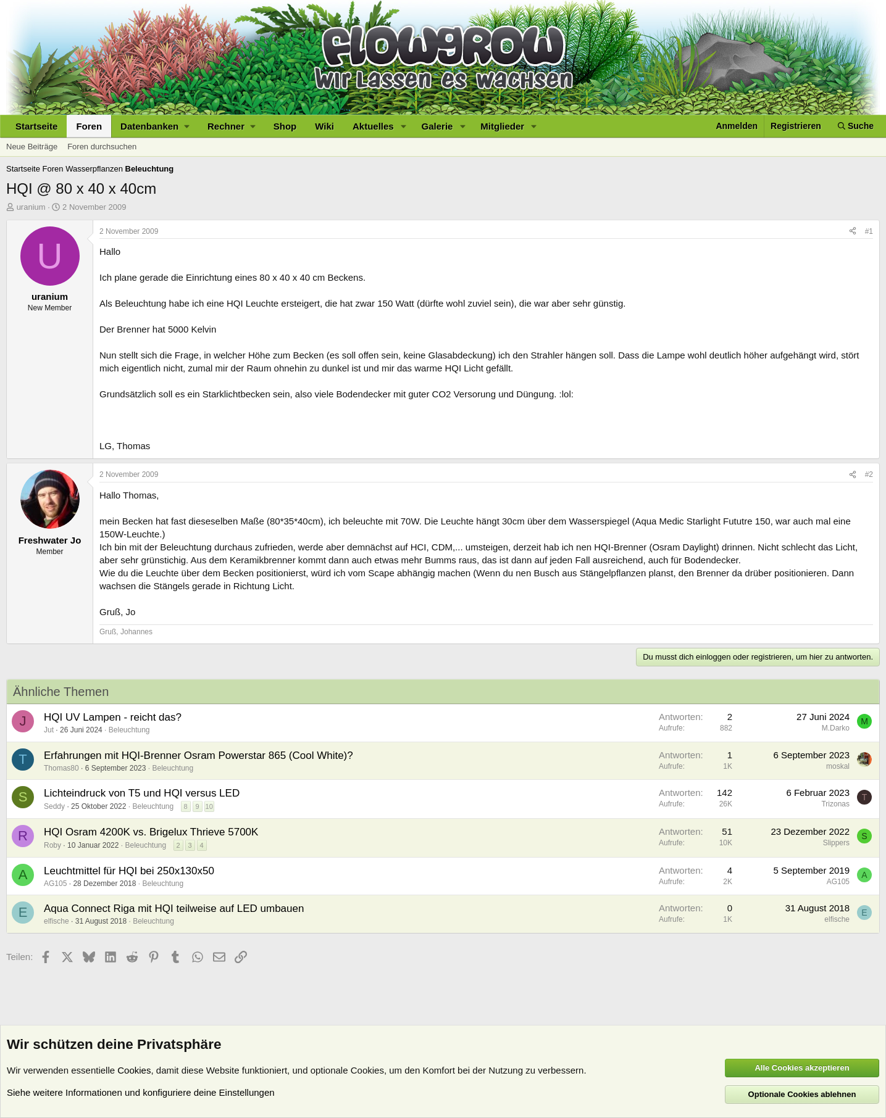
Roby (52, 845)
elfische (56, 921)
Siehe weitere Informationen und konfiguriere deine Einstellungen (141, 1092)
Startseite (36, 126)
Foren (89, 126)
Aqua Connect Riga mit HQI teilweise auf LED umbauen (174, 908)
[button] (154, 126)
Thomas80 (61, 768)
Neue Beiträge (31, 146)
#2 (869, 474)
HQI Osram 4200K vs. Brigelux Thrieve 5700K (151, 832)
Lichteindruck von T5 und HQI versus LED (142, 793)
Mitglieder (502, 126)
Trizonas (835, 804)
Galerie (437, 126)
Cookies (134, 1070)
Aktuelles (373, 126)
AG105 (55, 883)
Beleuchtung (129, 730)
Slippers (836, 843)
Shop (285, 126)
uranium (31, 207)
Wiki (324, 126)
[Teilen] (853, 232)
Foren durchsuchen (101, 146)
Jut (49, 730)
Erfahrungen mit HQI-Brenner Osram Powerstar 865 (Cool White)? (198, 755)
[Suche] (856, 126)
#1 (869, 231)
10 (209, 806)
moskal (838, 766)
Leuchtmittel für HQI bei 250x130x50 (129, 871)
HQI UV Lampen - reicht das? (113, 717)
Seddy (54, 806)
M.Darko (836, 728)
